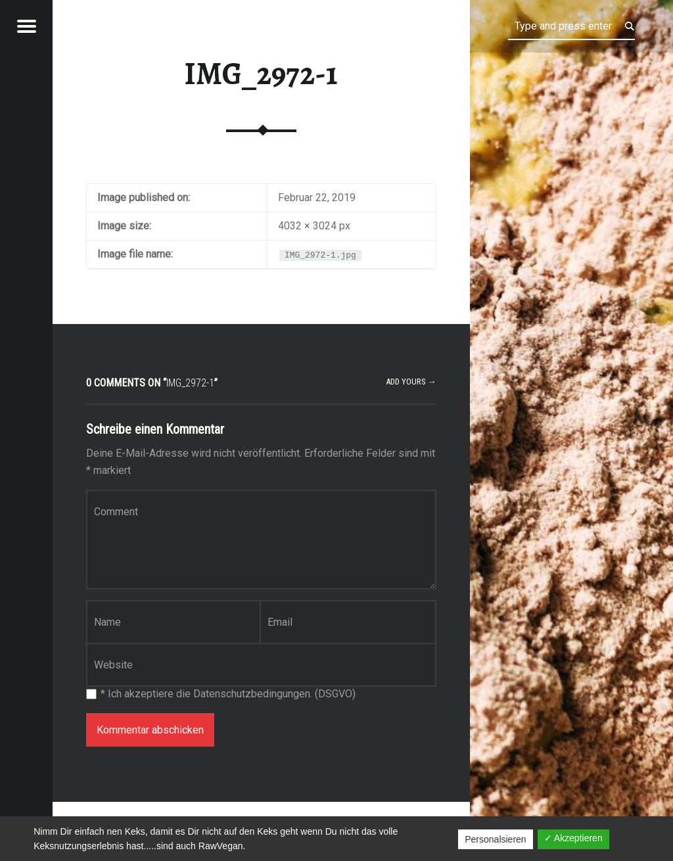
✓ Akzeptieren (573, 838)
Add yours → (411, 381)
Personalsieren (495, 839)
